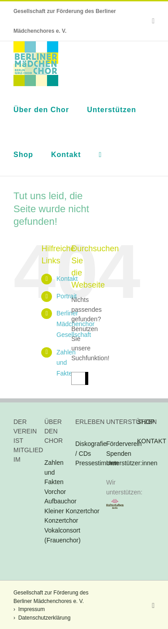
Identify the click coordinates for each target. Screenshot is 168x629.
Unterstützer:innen (131, 463)
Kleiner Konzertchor (71, 511)
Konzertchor (61, 520)
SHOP (146, 421)
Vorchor (55, 491)
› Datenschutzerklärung (41, 618)
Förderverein (124, 443)
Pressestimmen (96, 463)
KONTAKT (151, 441)
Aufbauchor (60, 501)
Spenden (118, 453)
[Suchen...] (78, 378)
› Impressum (29, 609)
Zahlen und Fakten (54, 472)
